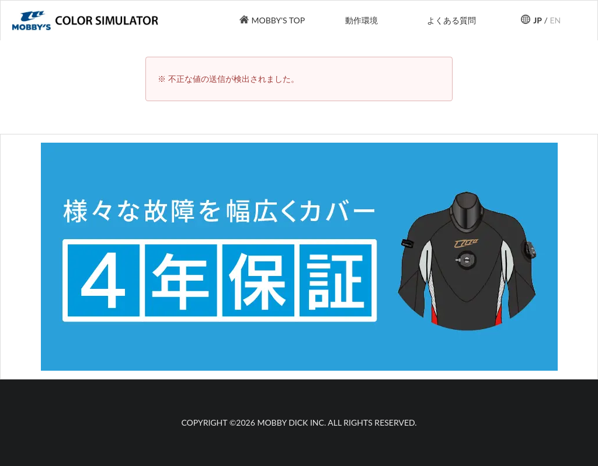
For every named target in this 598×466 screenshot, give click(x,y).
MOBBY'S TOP (278, 20)
